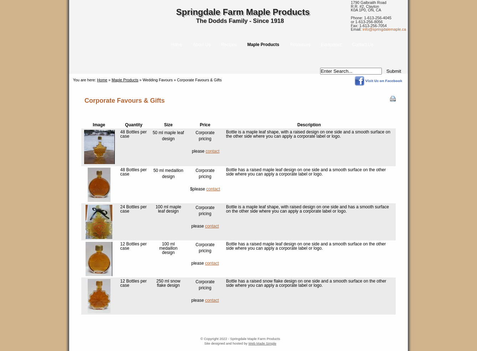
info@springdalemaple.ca (384, 29)
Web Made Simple (262, 343)
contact (213, 151)
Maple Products (125, 80)
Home (102, 80)
